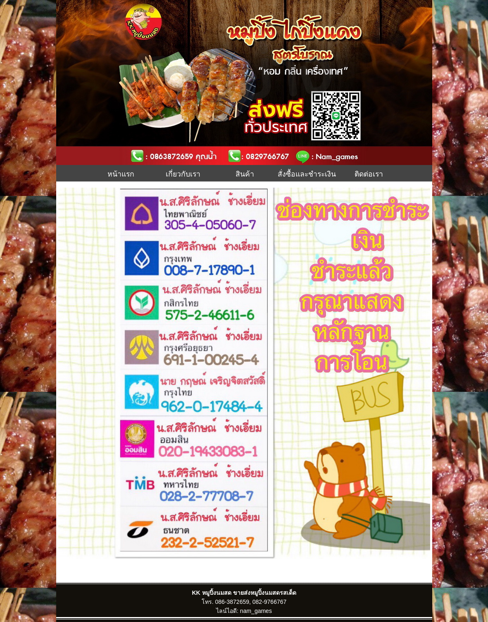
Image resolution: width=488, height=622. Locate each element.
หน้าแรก (120, 173)
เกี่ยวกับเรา (183, 173)
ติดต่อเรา (369, 173)
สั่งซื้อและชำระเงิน (307, 173)
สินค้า (245, 173)
